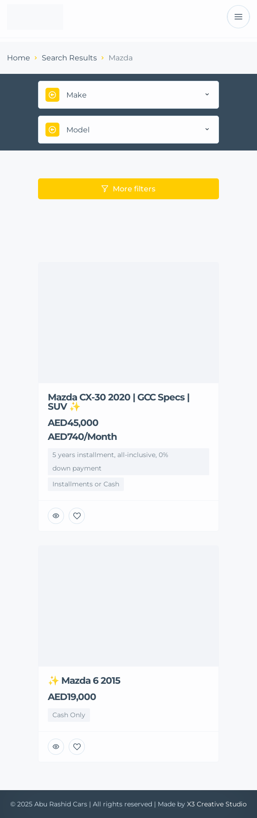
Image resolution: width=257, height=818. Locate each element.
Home (18, 57)
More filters (128, 188)
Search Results (69, 57)
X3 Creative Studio (217, 804)
